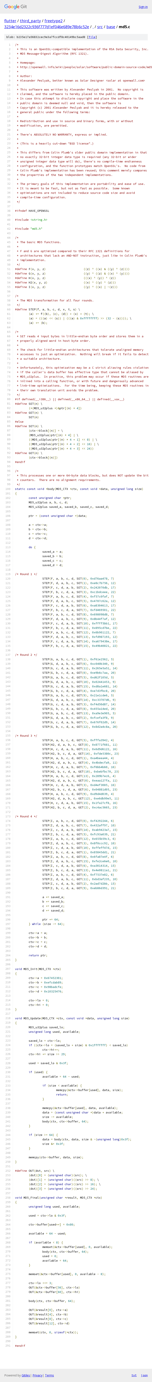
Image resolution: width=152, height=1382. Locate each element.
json (144, 1375)
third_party (30, 20)
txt (134, 1375)
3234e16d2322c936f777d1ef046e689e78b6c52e (46, 26)
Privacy (37, 1375)
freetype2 (54, 20)
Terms (49, 1375)
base (110, 26)
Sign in (143, 7)
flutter (10, 20)
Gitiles (26, 1375)
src (100, 26)
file (92, 37)
